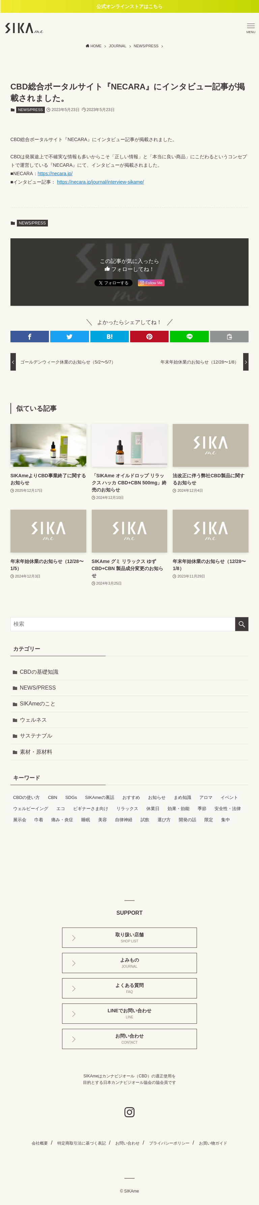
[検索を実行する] (242, 624)
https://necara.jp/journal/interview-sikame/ (100, 182)
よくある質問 (129, 988)
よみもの (129, 962)
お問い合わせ (129, 1038)
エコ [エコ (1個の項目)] (60, 808)
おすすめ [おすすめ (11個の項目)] (131, 797)
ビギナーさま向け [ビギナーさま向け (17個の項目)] (90, 808)
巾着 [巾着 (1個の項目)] (38, 819)
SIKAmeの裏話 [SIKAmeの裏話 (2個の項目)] (99, 797)
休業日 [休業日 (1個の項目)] (153, 808)
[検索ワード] (129, 624)
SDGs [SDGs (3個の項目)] (71, 797)
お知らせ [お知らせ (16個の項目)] (157, 797)
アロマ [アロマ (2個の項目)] (205, 797)
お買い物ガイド (213, 1143)
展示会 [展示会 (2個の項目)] (19, 819)
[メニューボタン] (251, 28)
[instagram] (129, 1112)
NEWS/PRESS (30, 110)
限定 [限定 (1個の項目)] (208, 819)
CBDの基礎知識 (39, 672)
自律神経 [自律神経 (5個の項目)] (124, 819)
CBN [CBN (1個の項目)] (52, 797)
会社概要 (40, 1143)
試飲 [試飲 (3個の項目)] (145, 819)
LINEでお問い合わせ (129, 1013)
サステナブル (36, 736)
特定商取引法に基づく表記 (81, 1143)
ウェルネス (33, 720)
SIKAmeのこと (38, 703)
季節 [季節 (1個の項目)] (202, 808)
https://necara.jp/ (55, 173)
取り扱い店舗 (129, 937)
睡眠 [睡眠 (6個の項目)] (85, 819)
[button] (29, 336)
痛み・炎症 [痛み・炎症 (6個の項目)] (62, 819)
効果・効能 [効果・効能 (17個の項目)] (179, 808)
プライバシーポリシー (169, 1143)
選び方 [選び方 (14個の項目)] (164, 819)
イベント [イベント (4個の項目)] (229, 797)
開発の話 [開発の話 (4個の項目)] (187, 819)
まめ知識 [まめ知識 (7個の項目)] (182, 797)
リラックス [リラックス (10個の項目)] (127, 808)
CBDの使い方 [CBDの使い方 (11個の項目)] (26, 797)
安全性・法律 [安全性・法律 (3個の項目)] (227, 808)
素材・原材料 (36, 752)
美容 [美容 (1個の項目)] (102, 819)
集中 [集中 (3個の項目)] (225, 819)
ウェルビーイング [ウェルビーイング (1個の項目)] (30, 808)
